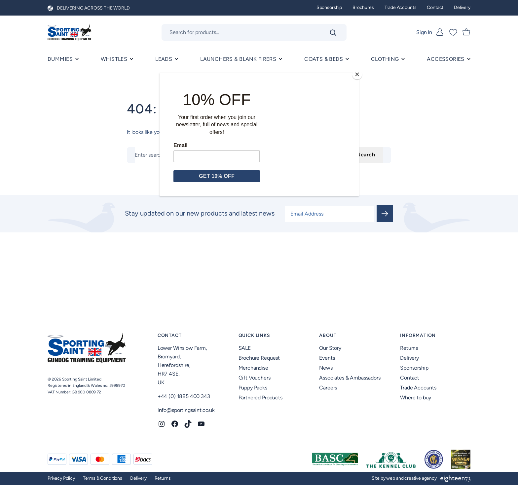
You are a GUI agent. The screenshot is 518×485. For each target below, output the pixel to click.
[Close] (357, 74)
